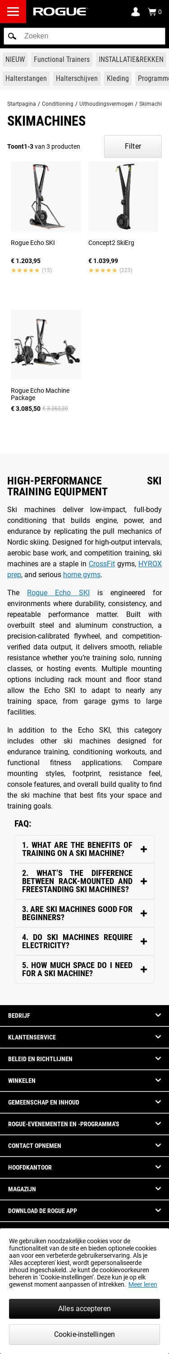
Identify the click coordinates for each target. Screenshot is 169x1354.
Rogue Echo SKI (58, 592)
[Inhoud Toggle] (84, 849)
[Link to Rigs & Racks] (131, 59)
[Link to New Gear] (15, 59)
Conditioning (57, 104)
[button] (12, 36)
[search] (84, 36)
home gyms (81, 574)
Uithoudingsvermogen (106, 104)
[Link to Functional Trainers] (61, 59)
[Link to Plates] (76, 78)
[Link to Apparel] (118, 78)
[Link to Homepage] (60, 11)
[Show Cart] (154, 12)
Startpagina (21, 104)
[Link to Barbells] (26, 78)
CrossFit (102, 563)
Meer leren (142, 1284)
